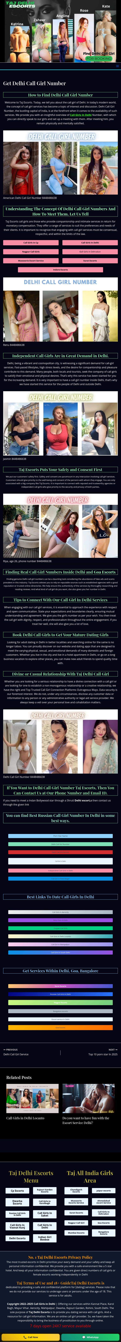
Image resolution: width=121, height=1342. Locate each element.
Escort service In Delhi (60, 1019)
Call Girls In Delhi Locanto (60, 936)
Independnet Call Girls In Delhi (60, 870)
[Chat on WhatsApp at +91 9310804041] (90, 1337)
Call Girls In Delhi (81, 115)
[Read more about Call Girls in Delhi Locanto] (32, 1098)
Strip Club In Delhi (60, 920)
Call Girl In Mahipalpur (60, 944)
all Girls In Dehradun (90, 251)
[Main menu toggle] (117, 66)
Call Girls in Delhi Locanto (25, 1118)
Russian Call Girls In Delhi (60, 994)
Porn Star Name (61, 836)
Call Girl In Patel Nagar (60, 878)
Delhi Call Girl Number (60, 844)
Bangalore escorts (60, 1011)
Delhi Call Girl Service (60, 852)
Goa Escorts (60, 1027)
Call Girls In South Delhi (60, 952)
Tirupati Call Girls (60, 928)
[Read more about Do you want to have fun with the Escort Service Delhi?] (89, 1098)
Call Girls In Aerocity (60, 912)
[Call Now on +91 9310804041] (31, 1337)
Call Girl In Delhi (60, 861)
